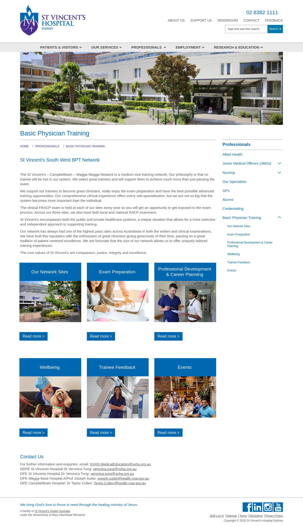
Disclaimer (256, 516)
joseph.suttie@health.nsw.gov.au (123, 478)
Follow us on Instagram (268, 507)
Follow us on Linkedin (257, 507)
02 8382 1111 (262, 12)
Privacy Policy (274, 516)
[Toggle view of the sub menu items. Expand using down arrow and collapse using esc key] (279, 163)
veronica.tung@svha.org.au (115, 469)
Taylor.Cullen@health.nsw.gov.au (120, 483)
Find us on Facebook (247, 507)
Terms (243, 516)
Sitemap (232, 516)
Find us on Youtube (278, 507)
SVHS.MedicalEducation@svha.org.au (120, 464)
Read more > (33, 336)
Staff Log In (216, 516)
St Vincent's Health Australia (52, 511)
